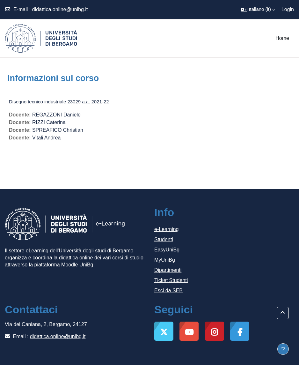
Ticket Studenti (171, 280)
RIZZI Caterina (49, 122)
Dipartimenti (167, 270)
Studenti (163, 239)
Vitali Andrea (46, 137)
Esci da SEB (168, 290)
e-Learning (166, 229)
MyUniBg (164, 260)
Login (287, 9)
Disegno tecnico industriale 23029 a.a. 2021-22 (59, 101)
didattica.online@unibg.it (60, 9)
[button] (258, 9)
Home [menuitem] (282, 38)
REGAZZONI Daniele (56, 114)
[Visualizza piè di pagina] (283, 349)
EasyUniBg (166, 249)
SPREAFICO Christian (57, 130)
